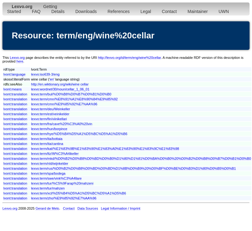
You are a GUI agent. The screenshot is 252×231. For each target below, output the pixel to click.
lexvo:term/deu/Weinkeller (50, 109)
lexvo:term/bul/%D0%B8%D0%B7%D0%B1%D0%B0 (71, 94)
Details (58, 11)
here (19, 61)
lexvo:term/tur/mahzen (48, 188)
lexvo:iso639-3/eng (45, 74)
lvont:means (12, 89)
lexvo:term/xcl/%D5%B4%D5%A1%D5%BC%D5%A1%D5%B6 (78, 193)
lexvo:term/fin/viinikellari (49, 119)
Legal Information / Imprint (121, 208)
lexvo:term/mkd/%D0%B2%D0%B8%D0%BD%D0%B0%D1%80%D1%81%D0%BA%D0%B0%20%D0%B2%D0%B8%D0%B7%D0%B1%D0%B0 (141, 158)
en (51, 79)
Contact (169, 11)
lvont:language (14, 74)
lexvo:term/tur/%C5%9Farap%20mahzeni (62, 183)
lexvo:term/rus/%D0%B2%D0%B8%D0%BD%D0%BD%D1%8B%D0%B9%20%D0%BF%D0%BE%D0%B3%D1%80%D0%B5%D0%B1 (133, 168)
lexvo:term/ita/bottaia (47, 139)
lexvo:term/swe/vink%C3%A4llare (56, 178)
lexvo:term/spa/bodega (48, 173)
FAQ (36, 11)
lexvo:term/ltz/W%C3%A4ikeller (55, 153)
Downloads (86, 11)
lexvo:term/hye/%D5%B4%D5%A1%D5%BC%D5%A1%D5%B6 (79, 134)
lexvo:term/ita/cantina (47, 144)
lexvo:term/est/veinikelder (50, 114)
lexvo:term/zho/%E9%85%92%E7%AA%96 (64, 198)
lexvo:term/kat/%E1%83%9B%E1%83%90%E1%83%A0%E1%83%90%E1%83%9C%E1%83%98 (105, 148)
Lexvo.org (17, 57)
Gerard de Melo (47, 208)
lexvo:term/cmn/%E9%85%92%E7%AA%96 (64, 104)
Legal (146, 11)
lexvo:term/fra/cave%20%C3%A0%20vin (61, 124)
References (118, 11)
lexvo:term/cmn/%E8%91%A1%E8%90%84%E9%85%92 (74, 99)
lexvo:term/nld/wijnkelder (49, 163)
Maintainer (197, 11)
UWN (224, 11)
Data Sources (88, 208)
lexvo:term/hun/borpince (49, 129)
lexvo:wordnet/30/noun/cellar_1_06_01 (60, 89)
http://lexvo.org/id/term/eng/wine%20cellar (129, 57)
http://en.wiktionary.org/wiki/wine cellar (60, 84)
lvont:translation (15, 94)
